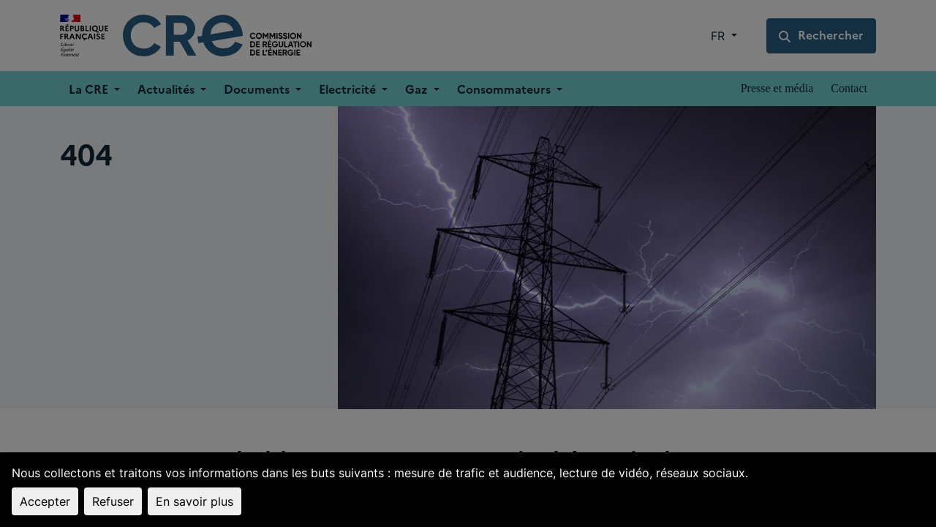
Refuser (113, 501)
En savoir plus (194, 501)
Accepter (45, 501)
